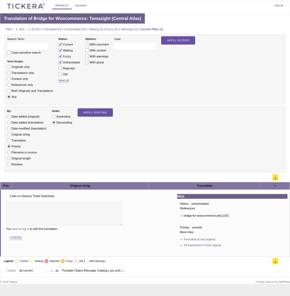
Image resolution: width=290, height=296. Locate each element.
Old (62, 74)
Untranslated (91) (75, 29)
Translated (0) (52, 29)
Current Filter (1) (151, 29)
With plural (97, 62)
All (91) (36, 29)
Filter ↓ (10, 29)
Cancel (16, 237)
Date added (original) (25, 116)
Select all (63, 80)
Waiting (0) (96, 29)
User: (117, 39)
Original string (20, 134)
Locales (80, 5)
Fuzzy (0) (112, 29)
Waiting (65, 50)
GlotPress (284, 281)
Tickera (13, 281)
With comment (99, 44)
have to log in (20, 228)
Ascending (63, 116)
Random (17, 164)
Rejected (66, 68)
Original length (21, 158)
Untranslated (69, 62)
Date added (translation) (27, 122)
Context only (19, 78)
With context (98, 50)
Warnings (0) (129, 29)
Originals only (20, 66)
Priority (16, 146)
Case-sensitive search (26, 52)
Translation (18, 140)
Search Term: (16, 39)
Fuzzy (64, 56)
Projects (61, 5)
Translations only (22, 72)
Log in (279, 5)
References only (22, 84)
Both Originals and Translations (32, 90)
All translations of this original (202, 245)
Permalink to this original (199, 239)
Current (65, 44)
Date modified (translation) (29, 128)
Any (13, 96)
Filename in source (24, 152)
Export (11, 270)
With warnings (99, 56)
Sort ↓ (23, 29)
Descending (64, 122)
